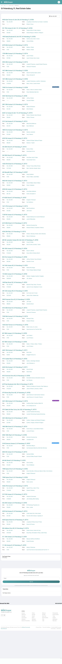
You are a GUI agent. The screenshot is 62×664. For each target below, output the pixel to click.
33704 (26, 79)
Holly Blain (29, 157)
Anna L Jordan (30, 507)
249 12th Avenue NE (8, 291)
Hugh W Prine (30, 488)
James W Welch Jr (31, 388)
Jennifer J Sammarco (41, 81)
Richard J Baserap (31, 233)
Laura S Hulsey (30, 55)
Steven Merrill (30, 253)
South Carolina (56, 642)
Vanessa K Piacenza (31, 66)
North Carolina (45, 645)
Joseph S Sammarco (31, 81)
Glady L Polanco (38, 344)
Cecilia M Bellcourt (40, 216)
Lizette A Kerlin (36, 83)
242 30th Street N (7, 147)
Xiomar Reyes (30, 428)
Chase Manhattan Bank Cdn (33, 92)
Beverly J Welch (38, 388)
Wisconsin (55, 648)
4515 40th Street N (7, 308)
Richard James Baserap (40, 233)
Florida (33, 640)
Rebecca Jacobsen (31, 132)
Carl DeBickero (30, 202)
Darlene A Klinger (30, 140)
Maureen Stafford (30, 538)
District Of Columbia (26, 648)
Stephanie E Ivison (38, 287)
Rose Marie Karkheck (31, 191)
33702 (30, 28)
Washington (55, 646)
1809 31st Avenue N (8, 130)
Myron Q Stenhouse (31, 236)
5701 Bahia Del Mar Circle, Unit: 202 (12, 409)
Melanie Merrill (36, 253)
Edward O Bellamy (31, 490)
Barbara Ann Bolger (31, 267)
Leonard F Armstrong (31, 414)
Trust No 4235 (30, 515)
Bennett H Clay (30, 284)
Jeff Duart (29, 301)
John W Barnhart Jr (31, 363)
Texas (54, 643)
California (23, 642)
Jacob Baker (36, 176)
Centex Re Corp (37, 530)
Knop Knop (29, 532)
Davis (35, 58)
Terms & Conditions (46, 654)
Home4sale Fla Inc (31, 151)
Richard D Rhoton (30, 320)
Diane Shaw (29, 371)
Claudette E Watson (39, 227)
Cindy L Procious (37, 284)
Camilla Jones (30, 38)
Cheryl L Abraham (30, 185)
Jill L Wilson (29, 278)
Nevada (43, 642)
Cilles (28, 75)
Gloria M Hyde (30, 369)
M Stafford (37, 538)
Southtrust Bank (30, 403)
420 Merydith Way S (7, 172)
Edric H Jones (36, 38)
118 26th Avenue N (7, 274)
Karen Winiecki (38, 115)
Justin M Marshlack (31, 219)
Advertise (59, 656)
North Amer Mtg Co (31, 445)
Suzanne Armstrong (40, 414)
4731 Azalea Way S (7, 359)
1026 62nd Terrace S (8, 325)
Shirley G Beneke (30, 115)
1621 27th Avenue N (8, 206)
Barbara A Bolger (37, 270)
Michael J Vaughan (31, 276)
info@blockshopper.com (6, 639)
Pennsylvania (55, 640)
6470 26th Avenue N (8, 45)
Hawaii (33, 643)
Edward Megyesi (30, 32)
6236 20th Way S (7, 231)
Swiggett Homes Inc (31, 354)
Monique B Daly (30, 318)
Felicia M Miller (30, 41)
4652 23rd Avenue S (7, 367)
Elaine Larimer (37, 72)
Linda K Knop (44, 532)
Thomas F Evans (30, 166)
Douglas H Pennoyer (31, 199)
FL (7, 5)
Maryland (34, 646)
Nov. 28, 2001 (10, 21)
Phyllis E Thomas (30, 117)
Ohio (43, 646)
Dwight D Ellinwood (31, 473)
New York (44, 643)
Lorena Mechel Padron (38, 428)
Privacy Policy (38, 654)
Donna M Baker (30, 182)
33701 (26, 265)
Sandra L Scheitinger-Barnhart (33, 361)
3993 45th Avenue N (8, 62)
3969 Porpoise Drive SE (9, 299)
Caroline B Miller (30, 456)
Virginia (54, 645)
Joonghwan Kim (30, 439)
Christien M (32, 75)
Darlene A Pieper (38, 140)
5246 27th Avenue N (8, 486)
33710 (26, 45)
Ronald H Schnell (38, 456)
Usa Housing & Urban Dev (32, 448)
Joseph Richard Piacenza (41, 64)
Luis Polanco (29, 335)
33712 (25, 223)
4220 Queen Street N (8, 520)
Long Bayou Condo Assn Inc (33, 21)
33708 (32, 19)
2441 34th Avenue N (8, 401)
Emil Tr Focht (34, 293)
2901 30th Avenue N (8, 104)
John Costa (29, 210)
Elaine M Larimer (30, 72)
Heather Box (35, 295)
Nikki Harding (36, 498)
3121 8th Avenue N (7, 494)
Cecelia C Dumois (39, 397)
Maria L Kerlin (30, 83)
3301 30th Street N (7, 418)
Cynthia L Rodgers (31, 422)
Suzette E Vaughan (39, 276)
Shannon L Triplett (30, 142)
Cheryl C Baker (30, 176)
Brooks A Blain (30, 149)
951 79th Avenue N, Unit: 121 (10, 28)
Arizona (23, 640)
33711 (26, 350)
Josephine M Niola (31, 522)
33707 (26, 172)
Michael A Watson (31, 227)
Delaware (23, 646)
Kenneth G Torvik (30, 261)
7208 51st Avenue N (8, 87)
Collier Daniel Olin (30, 513)
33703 (26, 70)
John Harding (29, 498)
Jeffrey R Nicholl (30, 259)
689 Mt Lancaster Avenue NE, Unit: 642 (13, 240)
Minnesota (34, 648)
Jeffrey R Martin (30, 98)
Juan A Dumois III (30, 397)
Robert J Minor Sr (30, 89)
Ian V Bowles (29, 380)
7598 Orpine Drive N (7, 469)
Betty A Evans (37, 166)
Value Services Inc (31, 329)
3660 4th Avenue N (7, 180)
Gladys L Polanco (30, 344)
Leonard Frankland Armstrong (33, 411)
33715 (31, 384)
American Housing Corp (32, 225)
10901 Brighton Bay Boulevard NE (9, 571)
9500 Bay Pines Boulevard (7, 560)
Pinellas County (11, 5)
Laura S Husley (30, 58)
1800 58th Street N (7, 426)
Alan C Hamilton (30, 168)
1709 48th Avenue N (8, 53)
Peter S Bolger (30, 270)
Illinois (33, 645)
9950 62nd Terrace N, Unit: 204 (10, 19)
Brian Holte (29, 352)
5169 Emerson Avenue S (9, 443)
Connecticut (24, 645)
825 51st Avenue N (7, 257)
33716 (10, 573)
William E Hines (30, 24)
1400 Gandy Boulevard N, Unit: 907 (11, 36)
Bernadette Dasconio (40, 377)
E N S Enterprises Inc (31, 405)
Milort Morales (30, 109)
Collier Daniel (38, 513)
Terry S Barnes (30, 134)
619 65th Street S (7, 197)
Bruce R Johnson (30, 250)
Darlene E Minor (38, 89)
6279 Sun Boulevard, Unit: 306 (10, 384)
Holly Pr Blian (35, 157)
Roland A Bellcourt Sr (31, 216)
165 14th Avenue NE (8, 265)
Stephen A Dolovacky (31, 496)
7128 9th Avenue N (7, 214)
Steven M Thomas (31, 524)
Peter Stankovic (44, 386)
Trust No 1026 (38, 329)
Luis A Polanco (30, 337)
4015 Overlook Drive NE (9, 375)
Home (2, 5)
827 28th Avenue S (7, 333)
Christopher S (33, 193)
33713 (26, 104)
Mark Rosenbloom (31, 208)
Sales (5, 5)
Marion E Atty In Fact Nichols (46, 471)
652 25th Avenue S (7, 503)
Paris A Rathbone (30, 465)
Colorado (23, 643)
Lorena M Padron (30, 431)
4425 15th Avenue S (7, 350)
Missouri (44, 640)
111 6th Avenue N (7, 545)
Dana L (39, 168)
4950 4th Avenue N (7, 189)
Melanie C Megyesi (38, 32)
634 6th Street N (7, 460)
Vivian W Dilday (30, 242)
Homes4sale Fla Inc (31, 159)
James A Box (29, 295)
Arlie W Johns (30, 244)
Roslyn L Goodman (43, 21)
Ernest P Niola (38, 522)
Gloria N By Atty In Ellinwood (33, 471)
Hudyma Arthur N (30, 30)
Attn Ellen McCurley (42, 448)
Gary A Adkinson (30, 126)
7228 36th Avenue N (8, 316)
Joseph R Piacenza (31, 64)
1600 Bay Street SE (7, 282)
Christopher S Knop (36, 532)
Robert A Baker (37, 182)
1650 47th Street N (7, 164)
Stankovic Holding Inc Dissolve (33, 386)
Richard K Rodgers (39, 422)
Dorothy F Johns (36, 244)
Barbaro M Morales (31, 106)
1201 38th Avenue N (8, 79)
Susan (38, 58)
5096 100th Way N (7, 435)
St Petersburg (4, 567)
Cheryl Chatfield (30, 174)
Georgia (33, 642)
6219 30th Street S (7, 223)
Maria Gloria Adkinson (31, 123)
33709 (26, 87)
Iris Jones (35, 327)
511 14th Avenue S (7, 536)
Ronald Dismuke (30, 541)
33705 (10, 567)
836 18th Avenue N (7, 248)
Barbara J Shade (30, 49)
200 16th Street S (5, 566)
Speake (35, 168)
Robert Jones (30, 327)
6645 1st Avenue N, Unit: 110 (10, 113)
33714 (26, 53)
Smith (28, 193)
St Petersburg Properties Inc (33, 505)
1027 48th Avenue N (8, 70)
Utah (43, 648)
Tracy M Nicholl (37, 259)
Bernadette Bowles (31, 377)
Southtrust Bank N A (38, 403)
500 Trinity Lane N (5, 577)
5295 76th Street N (7, 96)
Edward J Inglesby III (38, 515)
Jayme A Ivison (30, 287)
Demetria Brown (30, 303)
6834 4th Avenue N (7, 452)
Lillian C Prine (36, 488)
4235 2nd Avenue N (7, 511)
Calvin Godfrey (30, 462)
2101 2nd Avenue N (7, 121)
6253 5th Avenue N (7, 138)
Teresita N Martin (30, 100)
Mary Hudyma (37, 30)
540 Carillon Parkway (6, 582)
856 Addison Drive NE (8, 528)
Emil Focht (29, 293)
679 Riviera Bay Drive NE (9, 392)
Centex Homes (30, 530)
